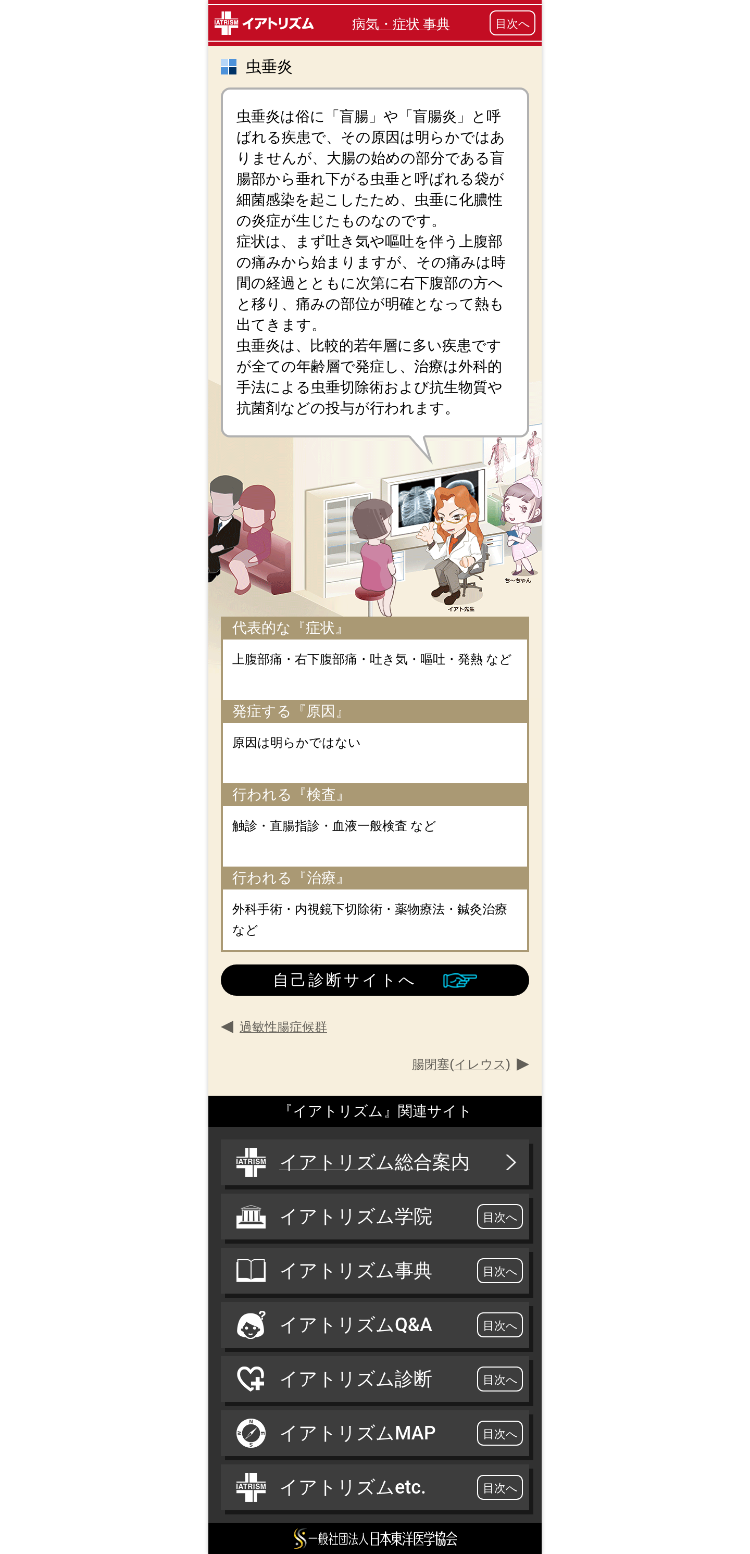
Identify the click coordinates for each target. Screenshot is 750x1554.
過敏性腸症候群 (283, 1027)
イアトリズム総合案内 (377, 1162)
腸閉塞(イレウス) (461, 1064)
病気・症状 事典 (401, 24)
